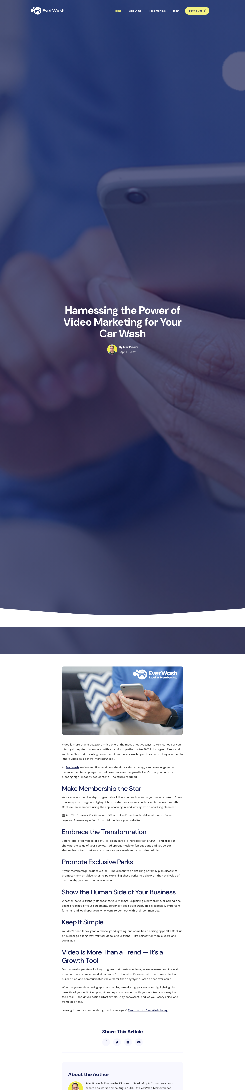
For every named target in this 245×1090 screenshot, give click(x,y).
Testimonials (157, 11)
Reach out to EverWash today (148, 1010)
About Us (135, 11)
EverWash (72, 767)
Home (118, 11)
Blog (176, 11)
